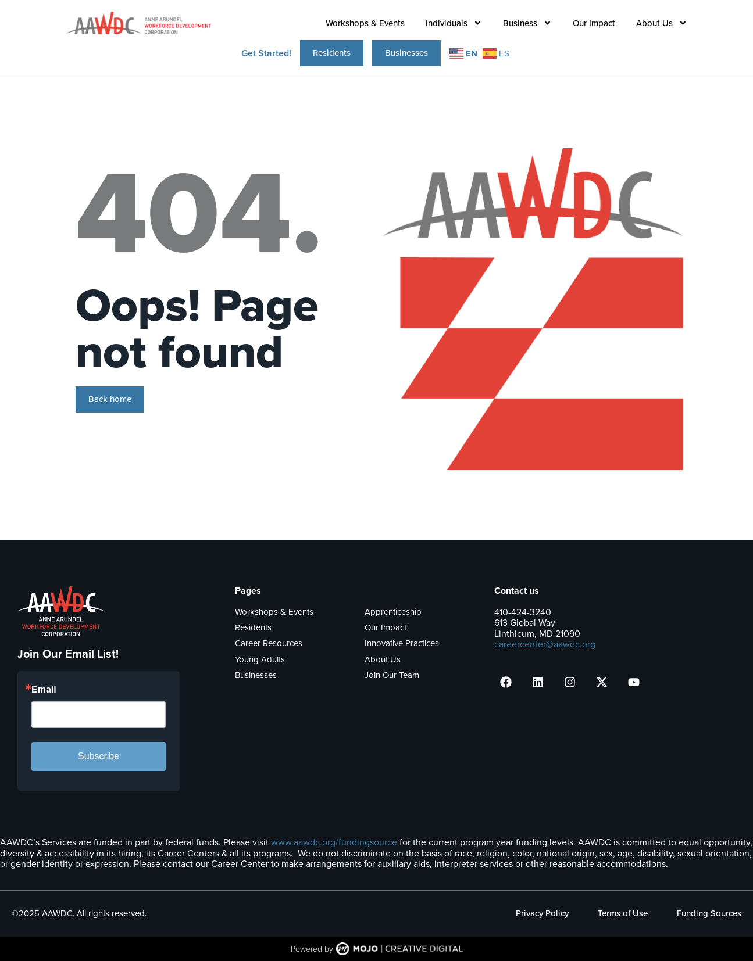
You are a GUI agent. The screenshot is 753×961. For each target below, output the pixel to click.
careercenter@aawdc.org (544, 644)
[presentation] (506, 682)
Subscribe (98, 756)
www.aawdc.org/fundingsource (334, 842)
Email (43, 689)
